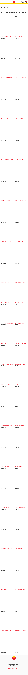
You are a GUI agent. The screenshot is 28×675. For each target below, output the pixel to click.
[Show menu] (2, 2)
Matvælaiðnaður (12, 12)
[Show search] (21, 2)
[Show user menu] (23, 2)
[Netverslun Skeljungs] (14, 1)
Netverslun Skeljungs (12, 671)
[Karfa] (26, 2)
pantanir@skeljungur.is (12, 668)
